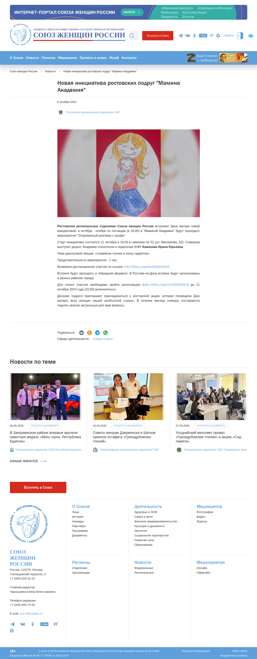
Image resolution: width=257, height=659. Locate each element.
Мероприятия (211, 562)
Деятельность (148, 506)
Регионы (48, 58)
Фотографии (205, 512)
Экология (140, 530)
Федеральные (143, 568)
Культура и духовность (45, 425)
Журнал (202, 521)
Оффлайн (203, 572)
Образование (143, 544)
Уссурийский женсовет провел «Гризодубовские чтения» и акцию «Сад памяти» (208, 437)
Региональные (144, 572)
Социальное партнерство (151, 535)
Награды (78, 521)
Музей (114, 58)
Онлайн (202, 568)
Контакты (129, 58)
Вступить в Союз (158, 36)
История (77, 516)
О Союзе (16, 58)
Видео (201, 516)
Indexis (243, 655)
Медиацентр (67, 58)
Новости (32, 58)
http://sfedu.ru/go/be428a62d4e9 (146, 266)
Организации (81, 572)
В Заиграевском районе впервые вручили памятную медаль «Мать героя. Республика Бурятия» (45, 437)
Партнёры (79, 526)
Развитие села (144, 540)
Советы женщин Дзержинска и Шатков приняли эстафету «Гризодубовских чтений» (124, 437)
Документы (79, 535)
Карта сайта (239, 650)
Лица (75, 512)
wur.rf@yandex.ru (31, 613)
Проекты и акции (93, 58)
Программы (80, 530)
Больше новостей (28, 461)
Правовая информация (196, 650)
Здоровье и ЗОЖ (145, 512)
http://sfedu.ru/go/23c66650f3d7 (166, 284)
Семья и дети (103, 339)
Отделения (79, 568)
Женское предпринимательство (155, 521)
